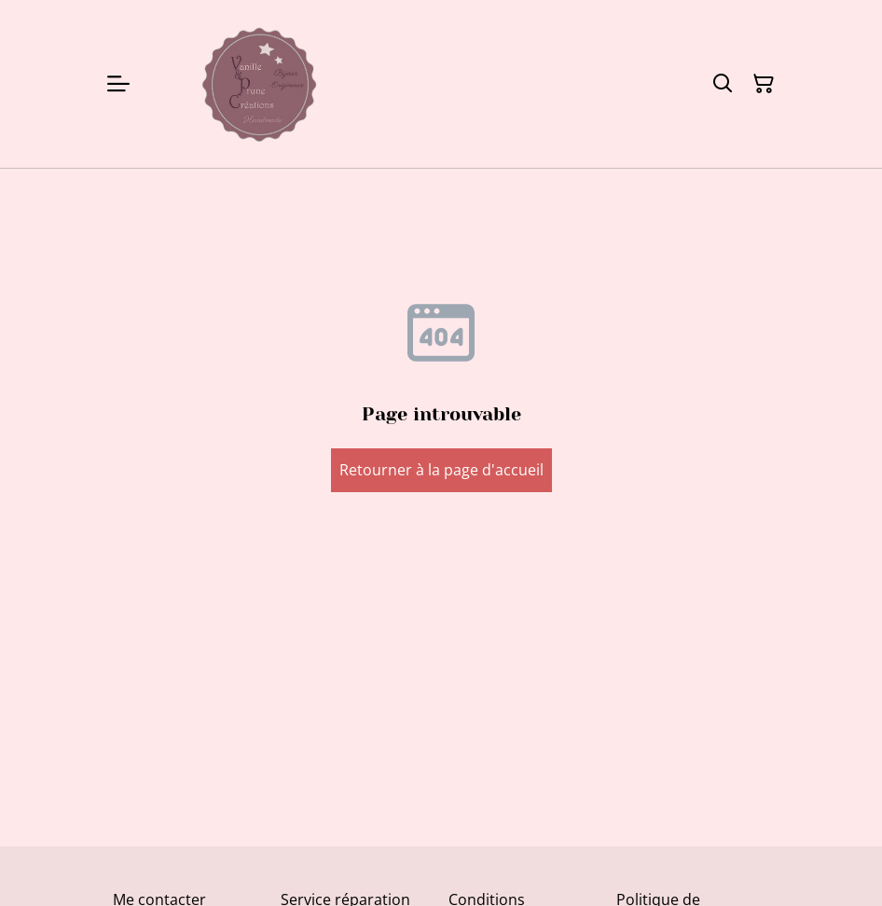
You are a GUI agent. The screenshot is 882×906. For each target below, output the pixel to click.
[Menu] (118, 83)
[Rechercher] (722, 83)
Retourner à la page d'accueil (441, 470)
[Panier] (763, 83)
